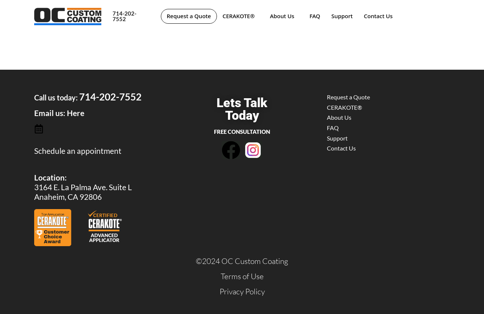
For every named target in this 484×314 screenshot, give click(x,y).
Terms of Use (242, 276)
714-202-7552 (124, 16)
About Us (283, 16)
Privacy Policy (242, 291)
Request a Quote (189, 16)
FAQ (316, 16)
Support (343, 16)
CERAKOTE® (239, 16)
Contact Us (379, 16)
